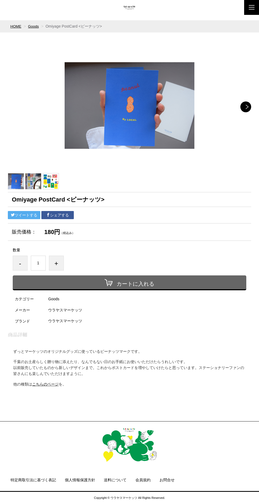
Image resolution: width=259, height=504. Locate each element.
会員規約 (143, 480)
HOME (16, 26)
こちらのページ (45, 384)
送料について (115, 480)
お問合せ (167, 480)
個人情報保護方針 (80, 480)
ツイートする (24, 215)
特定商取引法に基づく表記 (33, 480)
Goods (33, 26)
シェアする (57, 215)
